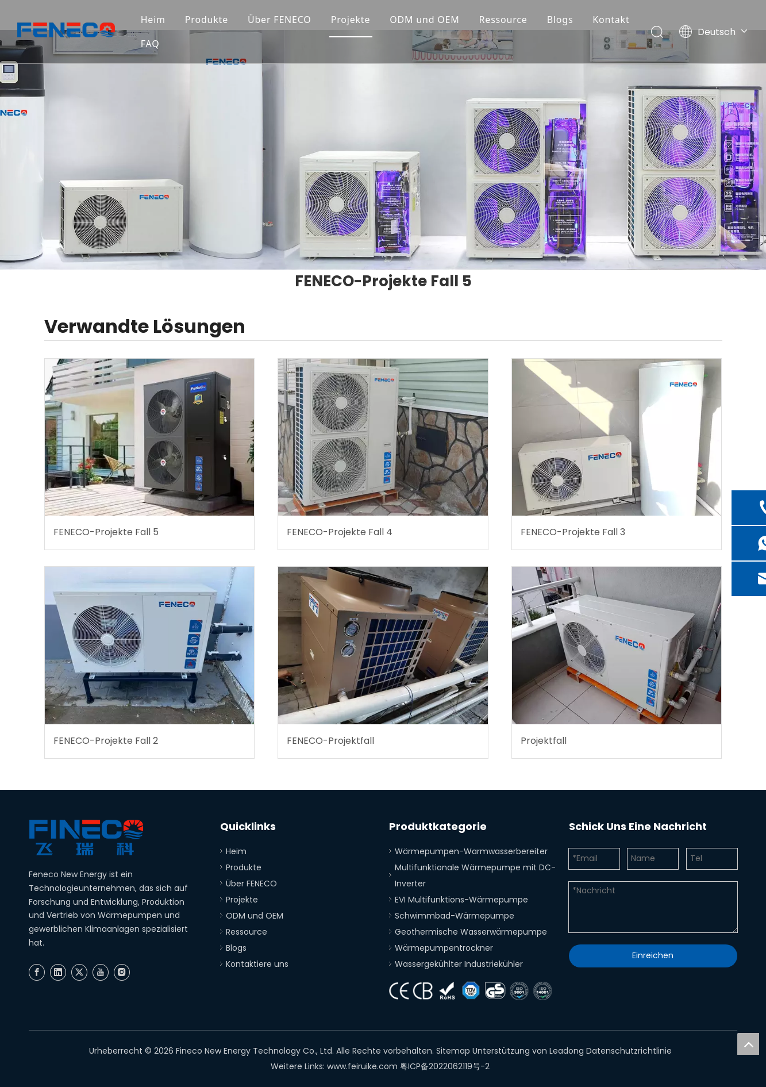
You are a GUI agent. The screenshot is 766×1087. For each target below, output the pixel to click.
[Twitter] (79, 972)
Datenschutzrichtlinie (629, 1051)
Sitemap (453, 1051)
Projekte (351, 19)
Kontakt (610, 19)
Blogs (560, 19)
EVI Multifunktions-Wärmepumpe (461, 899)
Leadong (566, 1051)
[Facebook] (37, 972)
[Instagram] (122, 972)
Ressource (503, 19)
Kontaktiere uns (257, 964)
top (748, 1044)
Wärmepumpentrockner (444, 948)
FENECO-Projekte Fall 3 (573, 532)
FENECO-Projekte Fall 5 (106, 532)
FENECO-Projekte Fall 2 (105, 740)
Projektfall (544, 740)
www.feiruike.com (362, 1066)
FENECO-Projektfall (330, 740)
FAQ (150, 43)
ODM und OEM (424, 19)
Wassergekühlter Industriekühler (459, 964)
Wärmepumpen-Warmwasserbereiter (471, 851)
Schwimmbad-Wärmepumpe (454, 915)
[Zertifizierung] (473, 991)
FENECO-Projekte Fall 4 (339, 532)
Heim (153, 19)
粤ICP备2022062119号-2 (445, 1066)
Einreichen (652, 955)
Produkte (206, 19)
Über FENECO (279, 19)
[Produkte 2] (383, 150)
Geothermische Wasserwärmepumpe (471, 932)
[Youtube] (101, 972)
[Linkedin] (58, 972)
